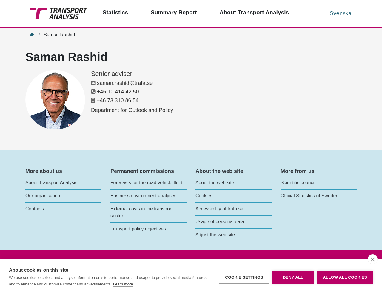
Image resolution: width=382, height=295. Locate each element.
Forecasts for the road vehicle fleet (146, 182)
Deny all (293, 277)
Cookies (203, 195)
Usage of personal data (219, 221)
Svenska (340, 13)
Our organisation (42, 195)
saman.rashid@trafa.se (122, 83)
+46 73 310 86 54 (115, 100)
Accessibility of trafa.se (219, 208)
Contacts (34, 208)
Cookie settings (244, 277)
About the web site (214, 182)
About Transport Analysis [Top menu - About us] (254, 12)
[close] (373, 259)
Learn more (123, 284)
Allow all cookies (345, 277)
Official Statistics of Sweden (309, 195)
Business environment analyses (143, 195)
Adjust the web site (215, 234)
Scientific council (298, 182)
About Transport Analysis (51, 182)
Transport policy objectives (138, 228)
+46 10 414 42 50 (115, 92)
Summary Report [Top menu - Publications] (174, 12)
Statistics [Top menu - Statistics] (115, 12)
